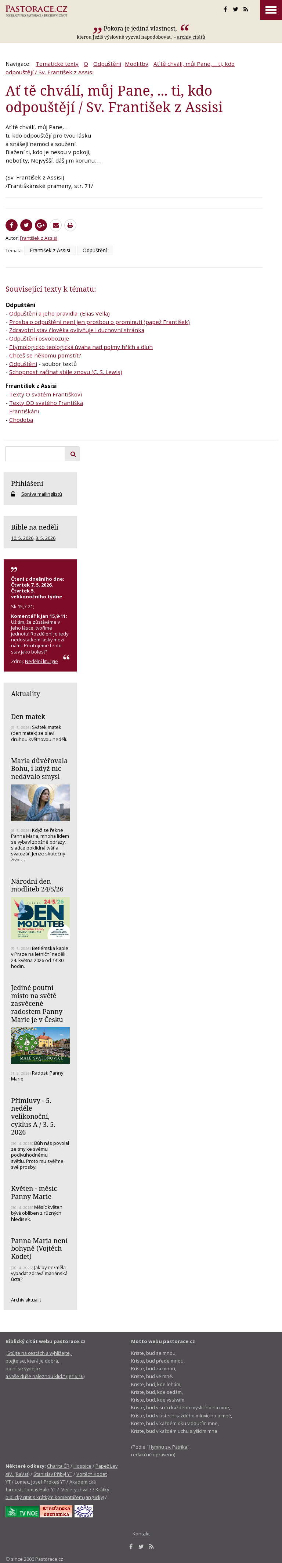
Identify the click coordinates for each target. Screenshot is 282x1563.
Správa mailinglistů (41, 494)
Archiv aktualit (26, 1299)
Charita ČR (58, 1466)
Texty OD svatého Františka (46, 402)
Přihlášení (27, 483)
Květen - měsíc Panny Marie (34, 1192)
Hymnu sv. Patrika (168, 1446)
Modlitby (136, 63)
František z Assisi (38, 238)
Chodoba (21, 419)
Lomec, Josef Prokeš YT (40, 1481)
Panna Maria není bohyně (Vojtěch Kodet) (39, 1248)
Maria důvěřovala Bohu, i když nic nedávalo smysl (39, 768)
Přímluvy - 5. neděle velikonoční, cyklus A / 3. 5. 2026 (33, 1116)
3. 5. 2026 (45, 538)
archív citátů (191, 36)
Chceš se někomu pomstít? (45, 355)
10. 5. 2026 (22, 538)
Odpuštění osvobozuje (39, 338)
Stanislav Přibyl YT (52, 1474)
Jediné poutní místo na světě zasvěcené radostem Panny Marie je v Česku (37, 1003)
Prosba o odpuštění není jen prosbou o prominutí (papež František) (99, 321)
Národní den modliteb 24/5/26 (37, 885)
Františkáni (24, 411)
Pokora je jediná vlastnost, (141, 28)
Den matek (28, 716)
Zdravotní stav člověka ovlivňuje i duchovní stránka (76, 330)
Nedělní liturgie (41, 661)
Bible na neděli (34, 527)
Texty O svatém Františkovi (45, 394)
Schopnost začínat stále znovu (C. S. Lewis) (65, 371)
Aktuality (25, 693)
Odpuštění (107, 63)
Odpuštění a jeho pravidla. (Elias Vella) (59, 313)
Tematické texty (57, 63)
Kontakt (141, 1533)
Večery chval (74, 1489)
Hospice (82, 1466)
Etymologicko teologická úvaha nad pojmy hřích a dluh (81, 346)
